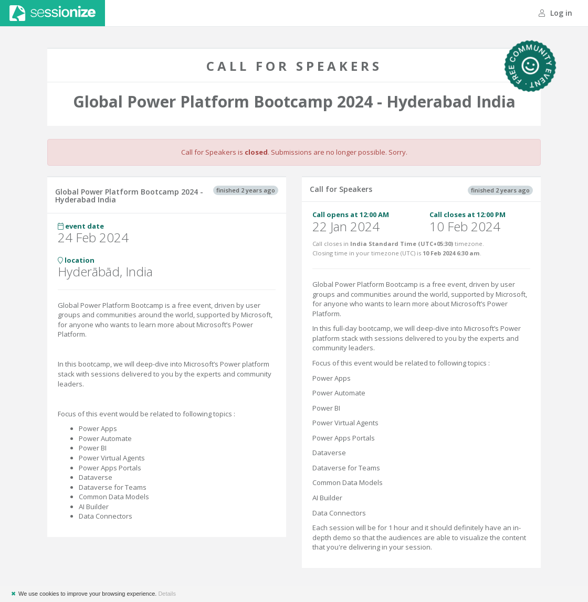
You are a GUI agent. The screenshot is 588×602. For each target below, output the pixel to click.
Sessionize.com (52, 13)
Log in (555, 13)
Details (167, 593)
